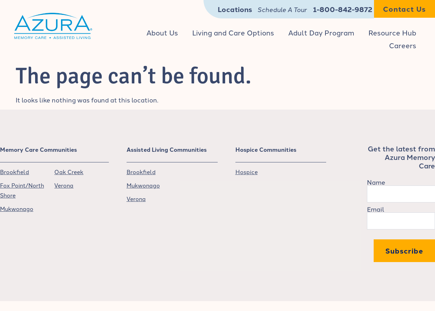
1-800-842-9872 (342, 9)
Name (376, 182)
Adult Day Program (321, 32)
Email (375, 209)
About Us (162, 32)
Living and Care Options (233, 32)
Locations (235, 9)
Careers (402, 45)
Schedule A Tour (282, 9)
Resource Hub (392, 32)
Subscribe (404, 250)
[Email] (401, 220)
